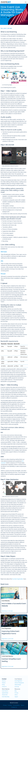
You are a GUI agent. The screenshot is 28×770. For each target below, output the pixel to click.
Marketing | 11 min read (7, 611)
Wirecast (3, 273)
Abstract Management (19, 682)
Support (16, 696)
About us (4, 680)
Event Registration (18, 680)
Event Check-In (5, 690)
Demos (16, 694)
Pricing (3, 684)
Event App (17, 686)
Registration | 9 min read (7, 638)
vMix (2, 261)
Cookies (10, 705)
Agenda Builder (5, 692)
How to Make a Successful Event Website (14, 604)
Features (3, 682)
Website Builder (18, 684)
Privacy (5, 705)
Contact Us (4, 686)
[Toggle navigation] (25, 2)
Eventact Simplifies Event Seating (11, 660)
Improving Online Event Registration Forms (10, 632)
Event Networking (5, 696)
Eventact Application (17, 579)
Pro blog (16, 692)
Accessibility (16, 705)
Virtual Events (5, 694)
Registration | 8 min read (7, 666)
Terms (22, 705)
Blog (16, 690)
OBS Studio (4, 251)
